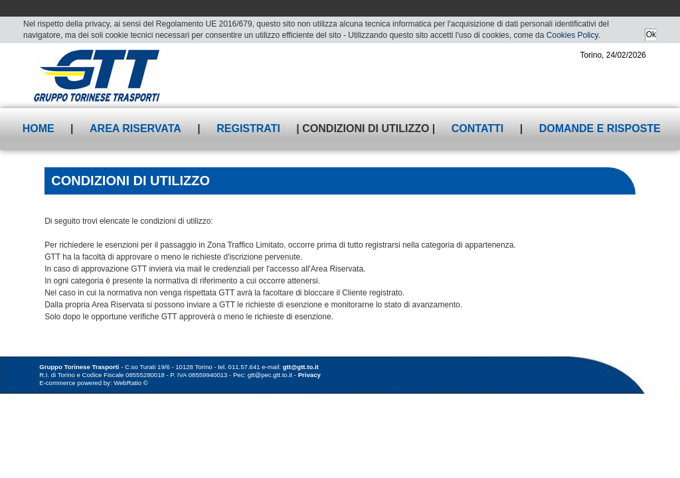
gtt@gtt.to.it (301, 366)
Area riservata (135, 128)
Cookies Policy (572, 35)
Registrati (248, 128)
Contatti (478, 128)
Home (38, 128)
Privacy (309, 374)
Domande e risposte (600, 128)
